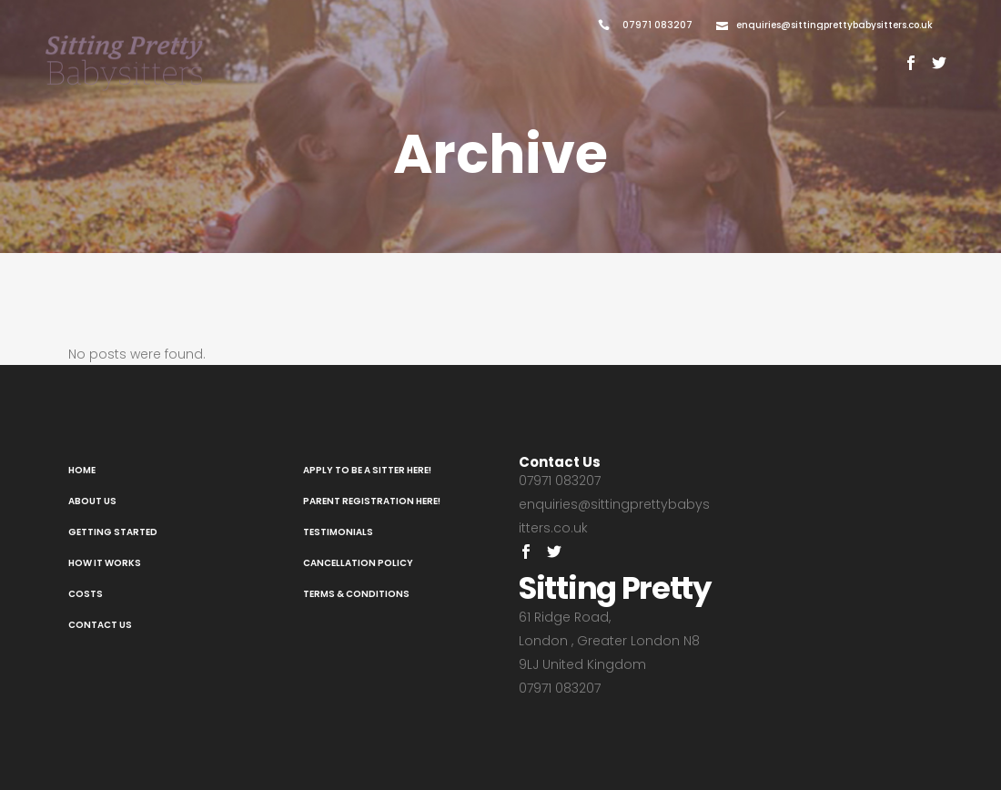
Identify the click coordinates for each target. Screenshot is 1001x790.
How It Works (104, 563)
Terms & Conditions (356, 594)
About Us (92, 501)
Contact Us (100, 625)
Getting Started (112, 532)
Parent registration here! (371, 501)
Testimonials (338, 532)
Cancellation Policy (358, 563)
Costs (85, 594)
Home (82, 470)
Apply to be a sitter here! (367, 470)
